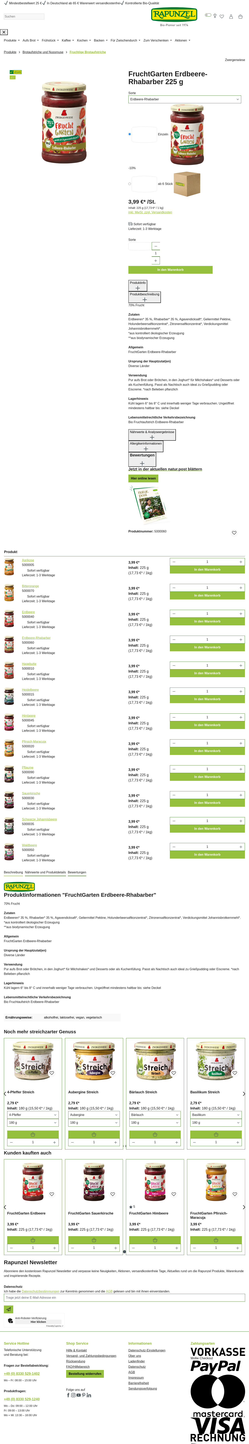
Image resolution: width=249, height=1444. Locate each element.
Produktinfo (138, 245)
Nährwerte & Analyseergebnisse (152, 395)
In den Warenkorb (170, 229)
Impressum (136, 1337)
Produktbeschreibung (144, 257)
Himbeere (28, 675)
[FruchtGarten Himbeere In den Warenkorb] (155, 1199)
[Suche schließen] (4, 32)
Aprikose (28, 519)
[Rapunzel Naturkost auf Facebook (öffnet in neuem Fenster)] (68, 1355)
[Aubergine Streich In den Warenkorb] (94, 1094)
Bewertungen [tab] (77, 831)
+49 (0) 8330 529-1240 (22, 1359)
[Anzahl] (156, 212)
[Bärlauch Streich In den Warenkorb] (155, 1094)
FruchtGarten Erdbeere (26, 1173)
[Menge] (33, 1102)
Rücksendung (75, 1320)
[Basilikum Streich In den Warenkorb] (216, 1094)
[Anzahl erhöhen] (156, 220)
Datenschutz (137, 1326)
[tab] (13, 831)
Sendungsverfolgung (142, 1348)
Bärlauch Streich (143, 1052)
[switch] (208, 15)
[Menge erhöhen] (55, 1102)
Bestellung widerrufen (85, 1333)
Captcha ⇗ (54, 1285)
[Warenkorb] (240, 16)
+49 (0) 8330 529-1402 (22, 1333)
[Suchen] (24, 16)
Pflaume (27, 726)
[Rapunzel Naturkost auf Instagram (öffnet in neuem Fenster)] (73, 1355)
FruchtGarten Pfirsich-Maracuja (208, 1175)
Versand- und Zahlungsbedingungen (91, 1315)
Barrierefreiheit (138, 1342)
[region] (64, 117)
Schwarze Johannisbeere (39, 778)
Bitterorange (30, 545)
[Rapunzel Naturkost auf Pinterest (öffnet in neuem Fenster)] (84, 1355)
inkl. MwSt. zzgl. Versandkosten (150, 171)
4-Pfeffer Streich (20, 1052)
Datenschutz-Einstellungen (146, 1310)
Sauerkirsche (31, 752)
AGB (109, 1250)
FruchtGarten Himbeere (148, 1173)
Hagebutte (29, 623)
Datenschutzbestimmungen (41, 1250)
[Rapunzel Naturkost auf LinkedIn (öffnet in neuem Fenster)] (89, 1355)
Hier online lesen (143, 438)
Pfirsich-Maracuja (34, 701)
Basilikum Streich (205, 1052)
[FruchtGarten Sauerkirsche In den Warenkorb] (94, 1199)
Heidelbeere (30, 649)
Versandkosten (112, 1427)
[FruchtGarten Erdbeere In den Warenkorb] (33, 1199)
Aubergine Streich (83, 1052)
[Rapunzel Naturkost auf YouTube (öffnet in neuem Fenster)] (79, 1355)
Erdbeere (28, 571)
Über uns (134, 1315)
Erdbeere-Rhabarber (36, 597)
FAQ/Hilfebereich (78, 1326)
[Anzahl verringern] (156, 205)
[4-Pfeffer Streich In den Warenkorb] (33, 1094)
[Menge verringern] (11, 1102)
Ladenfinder (136, 1320)
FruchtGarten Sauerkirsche (90, 1173)
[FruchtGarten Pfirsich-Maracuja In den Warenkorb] (216, 1199)
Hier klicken (38, 1281)
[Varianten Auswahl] (33, 1074)
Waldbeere (29, 804)
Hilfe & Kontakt (76, 1310)
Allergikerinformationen (146, 406)
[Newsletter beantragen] (8, 1269)
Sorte (132, 93)
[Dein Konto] (231, 16)
